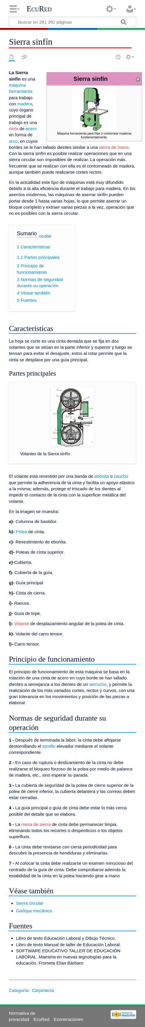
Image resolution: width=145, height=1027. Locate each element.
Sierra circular (29, 903)
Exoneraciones (68, 1019)
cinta (13, 128)
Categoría (18, 990)
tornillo (48, 746)
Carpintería (43, 990)
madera (24, 103)
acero (31, 128)
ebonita (101, 476)
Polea (21, 531)
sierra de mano (113, 147)
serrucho (97, 684)
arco (13, 141)
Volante (21, 623)
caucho (121, 476)
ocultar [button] (45, 236)
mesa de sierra (35, 824)
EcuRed (39, 8)
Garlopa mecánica (34, 910)
